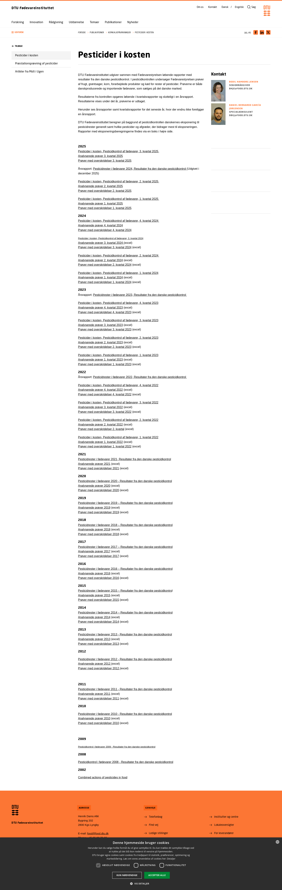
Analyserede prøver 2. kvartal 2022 (100, 424)
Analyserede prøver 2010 (94, 718)
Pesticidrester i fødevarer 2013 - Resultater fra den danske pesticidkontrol (125, 634)
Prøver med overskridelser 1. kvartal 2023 (104, 364)
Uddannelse (76, 22)
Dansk (225, 7)
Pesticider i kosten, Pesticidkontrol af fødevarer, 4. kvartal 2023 (118, 302)
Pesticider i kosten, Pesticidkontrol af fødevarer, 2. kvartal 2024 (118, 255)
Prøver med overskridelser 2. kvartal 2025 (104, 190)
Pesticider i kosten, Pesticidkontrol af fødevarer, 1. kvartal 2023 (118, 355)
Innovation (36, 22)
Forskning (18, 22)
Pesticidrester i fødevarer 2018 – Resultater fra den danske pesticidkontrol (125, 525)
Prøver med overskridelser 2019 (98, 512)
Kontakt (212, 7)
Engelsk (239, 7)
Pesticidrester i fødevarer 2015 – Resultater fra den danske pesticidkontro (125, 590)
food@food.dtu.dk (98, 833)
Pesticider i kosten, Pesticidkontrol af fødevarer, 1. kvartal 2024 (118, 272)
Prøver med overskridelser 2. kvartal (101, 429)
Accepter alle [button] (157, 875)
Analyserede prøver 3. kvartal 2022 (100, 407)
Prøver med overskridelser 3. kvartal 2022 (104, 411)
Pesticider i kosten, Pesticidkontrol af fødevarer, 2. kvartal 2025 (118, 181)
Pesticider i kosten (26, 55)
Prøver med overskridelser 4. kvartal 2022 (104, 394)
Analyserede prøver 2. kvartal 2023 (100, 342)
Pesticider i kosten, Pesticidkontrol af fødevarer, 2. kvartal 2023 (118, 337)
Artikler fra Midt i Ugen (29, 71)
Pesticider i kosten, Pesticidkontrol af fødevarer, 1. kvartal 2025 (118, 198)
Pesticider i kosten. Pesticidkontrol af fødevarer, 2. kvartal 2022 (118, 419)
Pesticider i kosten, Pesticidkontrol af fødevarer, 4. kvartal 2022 (118, 385)
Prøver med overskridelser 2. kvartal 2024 (104, 264)
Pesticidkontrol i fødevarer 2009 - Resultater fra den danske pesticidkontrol (116, 746)
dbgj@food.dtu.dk (241, 115)
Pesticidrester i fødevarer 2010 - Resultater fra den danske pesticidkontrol (125, 713)
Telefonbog (155, 816)
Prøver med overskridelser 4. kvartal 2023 (104, 312)
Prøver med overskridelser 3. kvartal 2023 (104, 329)
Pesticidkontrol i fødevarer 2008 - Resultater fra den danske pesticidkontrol (125, 762)
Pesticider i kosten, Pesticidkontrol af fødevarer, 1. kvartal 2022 (118, 437)
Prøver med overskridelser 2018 (98, 534)
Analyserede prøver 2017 (94, 551)
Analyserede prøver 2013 (94, 639)
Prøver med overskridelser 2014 (98, 621)
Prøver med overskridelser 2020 (98, 490)
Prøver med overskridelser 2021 (98, 468)
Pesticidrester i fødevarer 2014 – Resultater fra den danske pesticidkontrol (125, 612)
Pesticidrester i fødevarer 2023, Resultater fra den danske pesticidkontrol (140, 294)
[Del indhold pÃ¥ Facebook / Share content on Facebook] (255, 32)
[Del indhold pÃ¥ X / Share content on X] (268, 32)
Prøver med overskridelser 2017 (98, 556)
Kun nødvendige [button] (127, 875)
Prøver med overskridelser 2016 (98, 577)
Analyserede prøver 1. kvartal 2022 (100, 441)
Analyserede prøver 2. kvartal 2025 (100, 186)
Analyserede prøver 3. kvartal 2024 (101, 242)
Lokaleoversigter (224, 824)
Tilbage (17, 46)
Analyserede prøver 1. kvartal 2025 (100, 203)
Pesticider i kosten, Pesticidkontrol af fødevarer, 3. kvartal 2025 (118, 151)
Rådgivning (56, 22)
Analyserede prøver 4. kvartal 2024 (100, 225)
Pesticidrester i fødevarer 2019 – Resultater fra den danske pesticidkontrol (125, 502)
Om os (200, 7)
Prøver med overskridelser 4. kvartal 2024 (104, 230)
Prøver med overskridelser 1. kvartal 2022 (104, 446)
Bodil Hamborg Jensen (243, 81)
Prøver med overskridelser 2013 (98, 643)
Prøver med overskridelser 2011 (98, 698)
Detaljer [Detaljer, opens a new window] (171, 858)
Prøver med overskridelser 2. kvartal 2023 (104, 346)
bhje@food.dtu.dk (241, 88)
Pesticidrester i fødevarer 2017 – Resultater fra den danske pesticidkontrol (125, 546)
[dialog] (141, 863)
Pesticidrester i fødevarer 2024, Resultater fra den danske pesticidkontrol (140, 168)
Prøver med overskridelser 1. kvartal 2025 (104, 208)
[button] (41, 32)
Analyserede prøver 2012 (94, 663)
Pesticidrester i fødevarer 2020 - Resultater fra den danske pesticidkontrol (125, 481)
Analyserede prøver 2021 (94, 463)
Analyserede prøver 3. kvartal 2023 (100, 325)
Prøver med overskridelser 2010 (98, 723)
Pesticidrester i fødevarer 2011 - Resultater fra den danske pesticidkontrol (125, 689)
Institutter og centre (226, 816)
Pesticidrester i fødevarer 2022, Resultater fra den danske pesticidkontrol (140, 377)
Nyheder (132, 22)
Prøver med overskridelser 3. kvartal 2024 (104, 247)
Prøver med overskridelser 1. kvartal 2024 (104, 282)
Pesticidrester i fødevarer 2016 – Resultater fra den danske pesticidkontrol (125, 568)
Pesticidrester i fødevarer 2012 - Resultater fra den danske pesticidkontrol (125, 659)
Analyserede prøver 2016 (94, 573)
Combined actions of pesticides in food (102, 777)
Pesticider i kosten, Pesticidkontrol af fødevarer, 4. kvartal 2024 (118, 220)
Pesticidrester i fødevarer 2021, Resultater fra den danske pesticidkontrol (124, 459)
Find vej (153, 824)
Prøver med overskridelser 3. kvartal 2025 (104, 160)
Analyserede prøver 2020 (94, 485)
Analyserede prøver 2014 (94, 617)
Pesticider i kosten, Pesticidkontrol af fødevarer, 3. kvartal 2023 (118, 320)
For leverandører (224, 833)
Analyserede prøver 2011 (94, 693)
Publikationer (113, 22)
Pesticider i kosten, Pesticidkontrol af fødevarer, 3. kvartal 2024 (110, 238)
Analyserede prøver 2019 (94, 507)
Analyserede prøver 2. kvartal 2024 (100, 260)
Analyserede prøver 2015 (94, 595)
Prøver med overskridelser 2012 (99, 668)
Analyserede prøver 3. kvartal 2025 (100, 156)
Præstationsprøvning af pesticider (36, 63)
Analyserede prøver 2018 (94, 529)
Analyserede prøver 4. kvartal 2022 (100, 389)
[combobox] (277, 842)
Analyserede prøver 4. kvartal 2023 (100, 307)
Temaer (94, 22)
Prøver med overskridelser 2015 (98, 599)
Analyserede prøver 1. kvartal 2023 (100, 359)
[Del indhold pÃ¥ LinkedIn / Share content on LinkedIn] (262, 32)
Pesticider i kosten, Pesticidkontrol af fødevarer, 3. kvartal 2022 (118, 402)
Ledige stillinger (158, 833)
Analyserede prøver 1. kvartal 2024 (100, 277)
